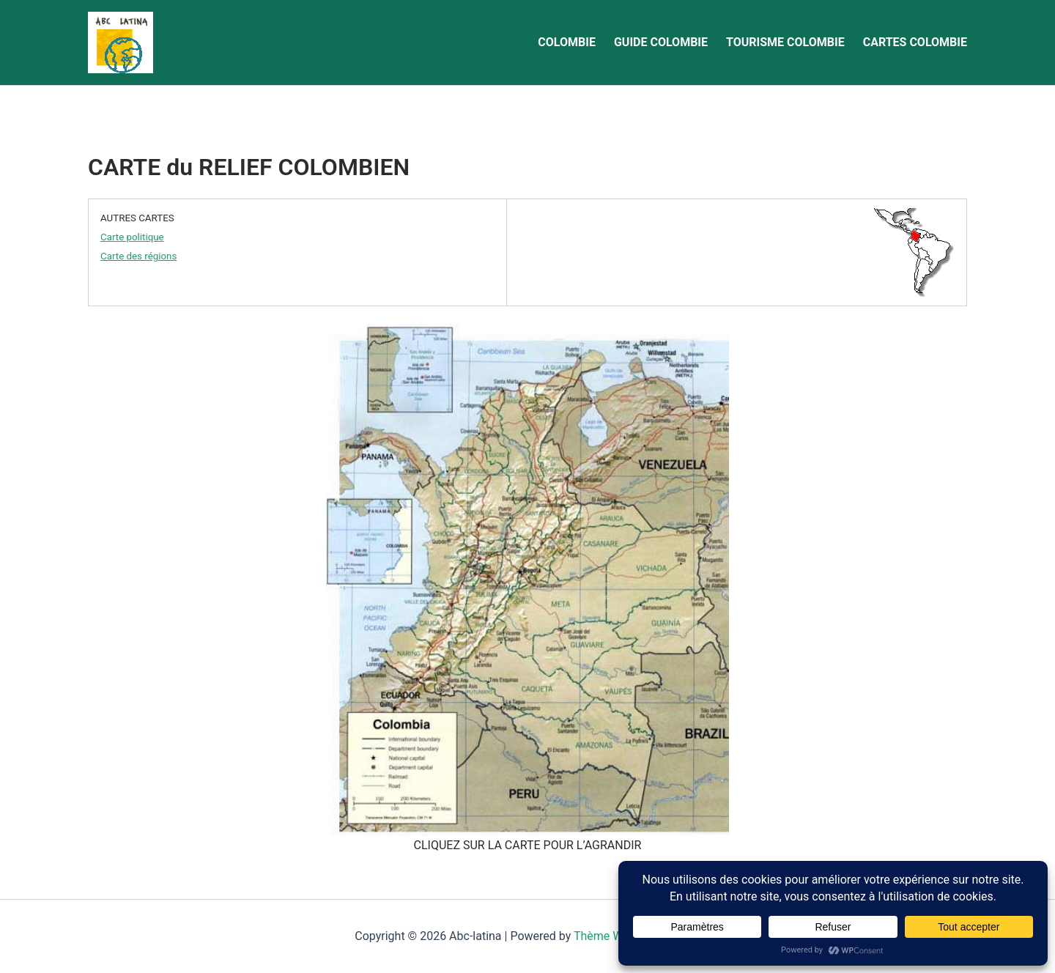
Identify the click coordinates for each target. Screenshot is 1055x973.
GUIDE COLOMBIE (661, 42)
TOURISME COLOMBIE (785, 42)
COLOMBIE (567, 42)
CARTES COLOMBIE (915, 42)
